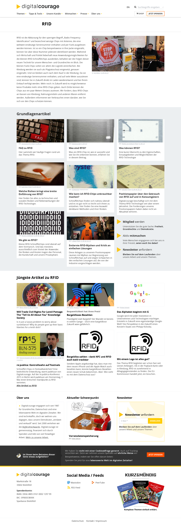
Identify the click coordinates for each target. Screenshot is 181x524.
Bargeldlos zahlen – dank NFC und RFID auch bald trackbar (89, 358)
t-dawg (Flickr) (76, 241)
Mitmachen (70, 13)
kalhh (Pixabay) (74, 307)
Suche (162, 7)
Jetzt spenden (156, 13)
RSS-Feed (75, 487)
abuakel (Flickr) (126, 189)
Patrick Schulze (24, 358)
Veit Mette (97, 73)
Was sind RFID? (77, 148)
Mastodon (76, 482)
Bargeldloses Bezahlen (79, 315)
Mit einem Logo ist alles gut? (133, 359)
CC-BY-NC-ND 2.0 (39, 235)
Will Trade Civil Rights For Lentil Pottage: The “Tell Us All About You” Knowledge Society (40, 314)
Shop (140, 13)
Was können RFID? (129, 148)
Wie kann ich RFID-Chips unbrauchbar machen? (90, 195)
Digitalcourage (76, 144)
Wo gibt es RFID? (28, 240)
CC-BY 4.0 (84, 144)
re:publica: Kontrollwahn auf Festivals (38, 365)
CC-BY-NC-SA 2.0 (86, 241)
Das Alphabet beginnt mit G (133, 311)
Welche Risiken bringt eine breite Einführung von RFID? (38, 193)
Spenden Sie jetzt (73, 460)
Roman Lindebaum (27, 235)
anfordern (137, 249)
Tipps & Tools (35, 13)
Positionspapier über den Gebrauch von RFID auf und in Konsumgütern (139, 195)
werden (134, 221)
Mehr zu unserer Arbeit (37, 437)
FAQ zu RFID (26, 148)
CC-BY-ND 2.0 (36, 187)
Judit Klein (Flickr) (27, 187)
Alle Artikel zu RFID (27, 385)
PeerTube (100, 482)
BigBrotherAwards (31, 426)
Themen (21, 13)
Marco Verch (23, 307)
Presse (83, 13)
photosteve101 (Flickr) (28, 144)
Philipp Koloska (124, 307)
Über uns (95, 13)
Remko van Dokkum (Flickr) (130, 144)
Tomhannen (75, 189)
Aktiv (134, 235)
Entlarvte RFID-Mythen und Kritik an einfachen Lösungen (89, 247)
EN (128, 7)
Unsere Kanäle (53, 13)
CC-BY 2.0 (38, 144)
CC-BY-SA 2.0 (104, 73)
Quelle (36, 307)
